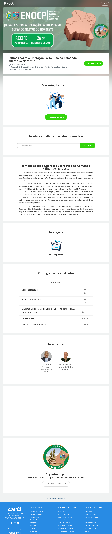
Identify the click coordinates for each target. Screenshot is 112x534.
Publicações (62, 511)
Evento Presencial (36, 514)
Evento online (34, 517)
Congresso (33, 523)
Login (105, 3)
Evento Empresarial (36, 511)
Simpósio (33, 525)
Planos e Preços (90, 523)
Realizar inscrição (94, 63)
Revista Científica (63, 514)
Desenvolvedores (91, 528)
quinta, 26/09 (56, 282)
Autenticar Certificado (92, 525)
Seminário (33, 528)
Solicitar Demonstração (92, 517)
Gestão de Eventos (64, 523)
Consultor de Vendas (92, 520)
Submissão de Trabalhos (66, 528)
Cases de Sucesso (91, 514)
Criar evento (89, 511)
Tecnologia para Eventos (66, 531)
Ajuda (87, 531)
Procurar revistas (56, 117)
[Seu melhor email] (48, 145)
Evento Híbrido (35, 520)
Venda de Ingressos (64, 520)
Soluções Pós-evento (65, 525)
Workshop (33, 531)
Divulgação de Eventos (65, 517)
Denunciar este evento (56, 498)
